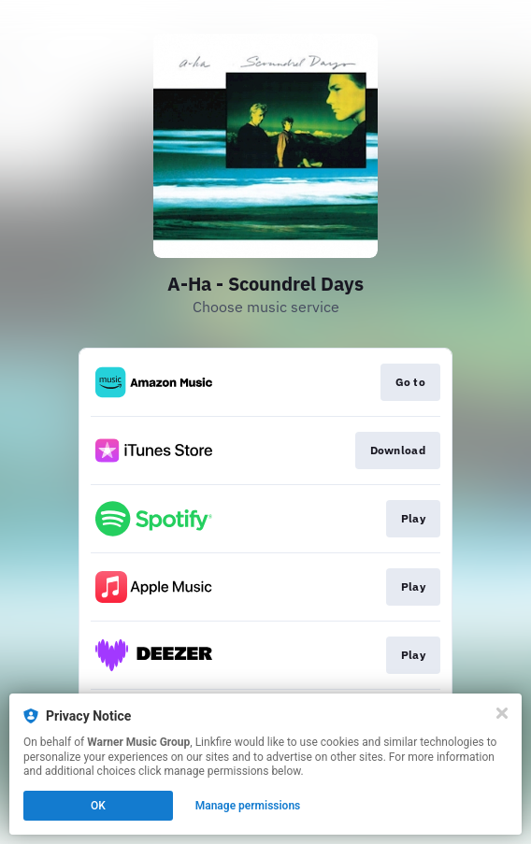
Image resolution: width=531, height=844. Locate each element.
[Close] (502, 713)
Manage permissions (248, 805)
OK (98, 805)
